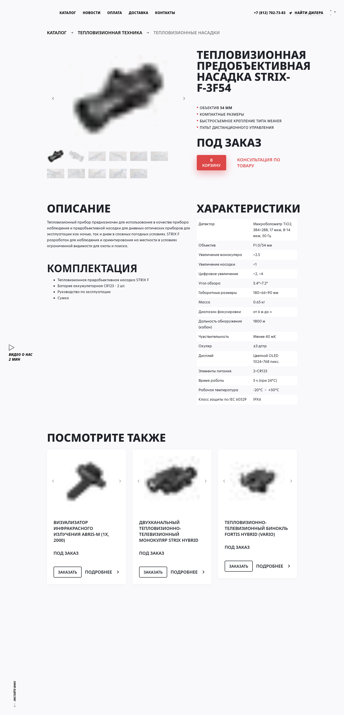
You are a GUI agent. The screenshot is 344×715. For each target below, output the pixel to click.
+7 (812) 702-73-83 (267, 13)
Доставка (144, 13)
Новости (95, 13)
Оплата (119, 13)
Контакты (171, 13)
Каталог (71, 13)
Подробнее (102, 573)
